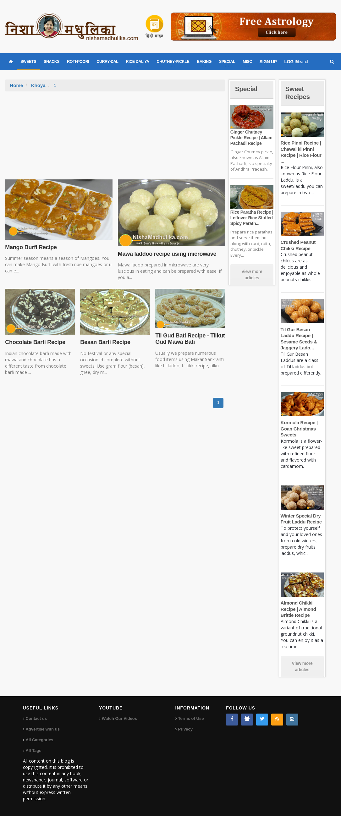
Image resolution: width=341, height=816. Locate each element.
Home (16, 85)
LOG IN (291, 61)
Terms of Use (191, 718)
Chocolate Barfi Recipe (34, 342)
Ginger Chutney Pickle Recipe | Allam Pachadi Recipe (251, 137)
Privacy (185, 729)
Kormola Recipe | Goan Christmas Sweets (299, 428)
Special (246, 89)
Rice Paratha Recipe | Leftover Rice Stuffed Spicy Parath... (251, 218)
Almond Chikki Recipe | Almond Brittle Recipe (298, 609)
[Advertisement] (115, 138)
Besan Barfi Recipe (104, 342)
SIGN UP (268, 61)
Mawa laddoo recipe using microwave (166, 254)
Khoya (38, 85)
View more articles (251, 274)
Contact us (36, 718)
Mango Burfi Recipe (30, 247)
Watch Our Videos (119, 718)
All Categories (39, 739)
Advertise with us (43, 729)
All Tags (33, 750)
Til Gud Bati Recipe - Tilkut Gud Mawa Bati (189, 338)
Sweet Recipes (298, 92)
